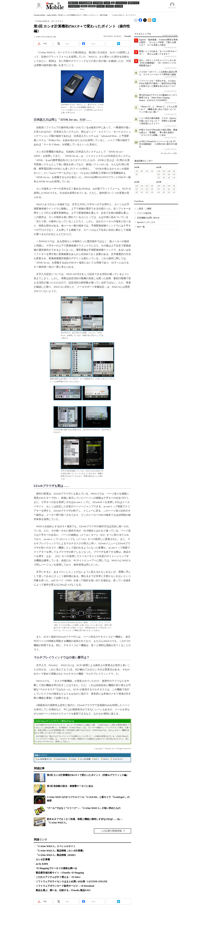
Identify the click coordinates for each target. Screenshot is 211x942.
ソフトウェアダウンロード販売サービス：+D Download (65, 886)
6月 (169, 174)
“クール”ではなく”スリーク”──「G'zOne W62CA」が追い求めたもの (83, 808)
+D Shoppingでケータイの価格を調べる (56, 868)
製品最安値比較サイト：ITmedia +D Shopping (60, 872)
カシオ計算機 (85, 759)
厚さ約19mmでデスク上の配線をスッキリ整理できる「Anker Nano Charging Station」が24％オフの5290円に (158, 97)
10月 (168, 171)
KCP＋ (96, 759)
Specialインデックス (146, 222)
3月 (147, 171)
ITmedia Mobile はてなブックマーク (154, 19)
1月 (137, 174)
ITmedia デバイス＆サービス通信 (136, 19)
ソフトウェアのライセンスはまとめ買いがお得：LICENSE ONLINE (71, 881)
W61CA (106, 759)
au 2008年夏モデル (45, 759)
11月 (163, 171)
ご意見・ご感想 (144, 209)
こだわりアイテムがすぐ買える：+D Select (58, 877)
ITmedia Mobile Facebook (140, 19)
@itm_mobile (145, 19)
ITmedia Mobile (39, 15)
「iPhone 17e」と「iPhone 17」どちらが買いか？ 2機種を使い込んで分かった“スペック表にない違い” (158, 109)
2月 (152, 171)
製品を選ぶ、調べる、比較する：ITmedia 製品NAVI (63, 890)
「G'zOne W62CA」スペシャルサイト (55, 846)
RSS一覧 (141, 227)
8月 (159, 174)
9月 (174, 171)
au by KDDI (42, 864)
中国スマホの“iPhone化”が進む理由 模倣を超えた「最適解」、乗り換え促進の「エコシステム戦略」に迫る (158, 132)
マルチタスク (118, 759)
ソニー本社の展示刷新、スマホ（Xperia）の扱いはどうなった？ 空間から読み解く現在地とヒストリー (158, 121)
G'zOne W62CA (61, 759)
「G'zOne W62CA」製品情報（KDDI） (56, 855)
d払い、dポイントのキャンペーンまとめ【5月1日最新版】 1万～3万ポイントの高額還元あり (157, 63)
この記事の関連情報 (111, 831)
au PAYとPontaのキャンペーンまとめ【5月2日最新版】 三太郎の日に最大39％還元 (158, 144)
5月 (137, 171)
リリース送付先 (144, 213)
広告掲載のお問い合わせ (148, 218)
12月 (158, 171)
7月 (164, 174)
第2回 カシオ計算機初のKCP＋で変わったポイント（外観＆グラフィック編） (88, 775)
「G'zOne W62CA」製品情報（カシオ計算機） (60, 850)
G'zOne (73, 759)
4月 (142, 171)
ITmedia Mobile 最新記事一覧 (149, 19)
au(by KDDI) (51, 15)
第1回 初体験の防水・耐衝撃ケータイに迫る (70, 786)
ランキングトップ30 (169, 153)
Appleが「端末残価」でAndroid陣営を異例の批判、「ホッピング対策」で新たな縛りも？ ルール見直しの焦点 (158, 42)
